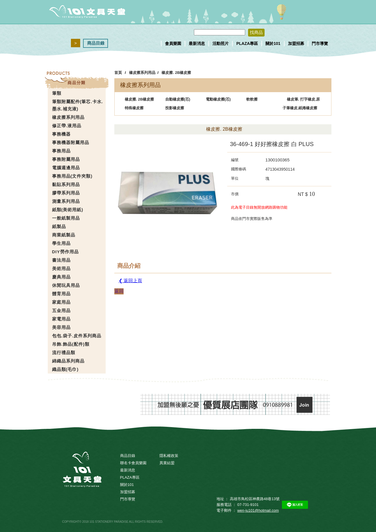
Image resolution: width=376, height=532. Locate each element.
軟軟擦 (252, 99)
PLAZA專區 (247, 43)
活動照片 (220, 43)
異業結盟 (167, 463)
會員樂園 (173, 43)
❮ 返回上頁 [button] (130, 280)
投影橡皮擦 (174, 108)
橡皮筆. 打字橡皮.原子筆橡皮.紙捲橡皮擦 (301, 100)
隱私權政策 (168, 455)
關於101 (272, 43)
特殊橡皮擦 (134, 108)
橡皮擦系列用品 (142, 72)
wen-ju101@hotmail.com (258, 510)
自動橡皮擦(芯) (177, 99)
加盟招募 (296, 43)
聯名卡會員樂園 (133, 463)
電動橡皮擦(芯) (218, 99)
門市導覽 (320, 43)
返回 (119, 291)
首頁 (118, 72)
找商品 (256, 32)
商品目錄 (95, 43)
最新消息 (197, 43)
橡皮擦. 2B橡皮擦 (176, 72)
